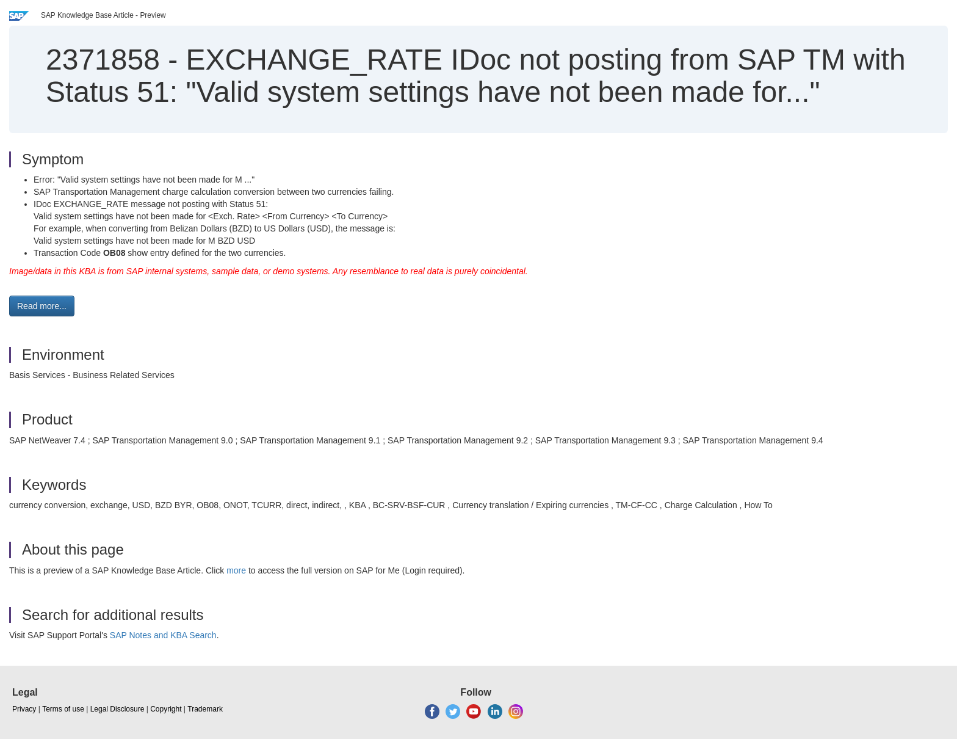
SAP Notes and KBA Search (163, 635)
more (236, 570)
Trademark (205, 709)
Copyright (165, 709)
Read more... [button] (42, 306)
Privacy (24, 709)
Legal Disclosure (117, 709)
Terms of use (63, 709)
